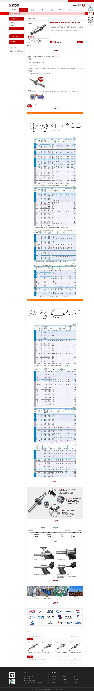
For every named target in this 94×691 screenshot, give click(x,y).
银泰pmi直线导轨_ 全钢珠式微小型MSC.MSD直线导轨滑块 (66, 659)
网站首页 (14, 10)
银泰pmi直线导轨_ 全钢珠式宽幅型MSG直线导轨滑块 (37, 659)
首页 (12, 13)
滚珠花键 (51, 10)
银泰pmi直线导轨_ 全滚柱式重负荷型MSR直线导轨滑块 (37, 661)
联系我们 (80, 42)
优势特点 (70, 10)
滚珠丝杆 (23, 10)
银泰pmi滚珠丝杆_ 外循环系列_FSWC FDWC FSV (74, 636)
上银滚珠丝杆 (12, 25)
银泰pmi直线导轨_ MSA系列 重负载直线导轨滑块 (65, 661)
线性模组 (42, 10)
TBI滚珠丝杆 (12, 22)
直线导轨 (33, 10)
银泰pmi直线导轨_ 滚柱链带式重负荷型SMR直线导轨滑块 (37, 663)
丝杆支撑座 (61, 10)
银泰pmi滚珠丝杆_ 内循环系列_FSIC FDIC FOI (38, 636)
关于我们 (80, 10)
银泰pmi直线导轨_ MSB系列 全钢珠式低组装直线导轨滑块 (66, 663)
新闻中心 (75, 682)
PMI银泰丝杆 (20, 13)
